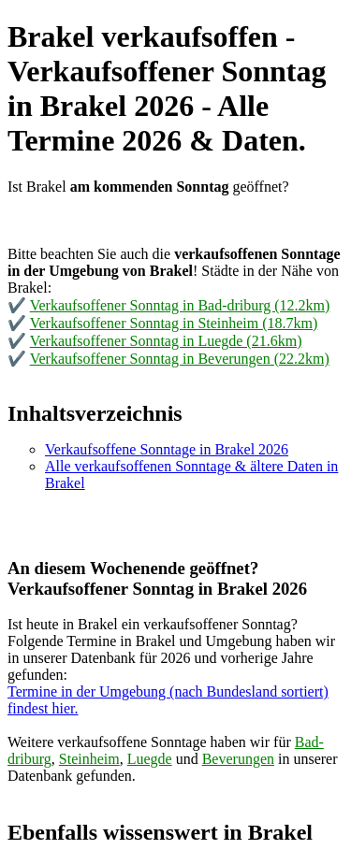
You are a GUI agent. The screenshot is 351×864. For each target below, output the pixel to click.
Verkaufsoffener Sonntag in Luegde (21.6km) (166, 341)
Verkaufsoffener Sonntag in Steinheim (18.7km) (174, 323)
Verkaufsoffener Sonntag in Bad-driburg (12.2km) (180, 305)
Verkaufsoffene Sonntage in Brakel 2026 (166, 449)
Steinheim (89, 759)
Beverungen (238, 759)
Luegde (149, 759)
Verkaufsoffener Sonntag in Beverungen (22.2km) (179, 359)
